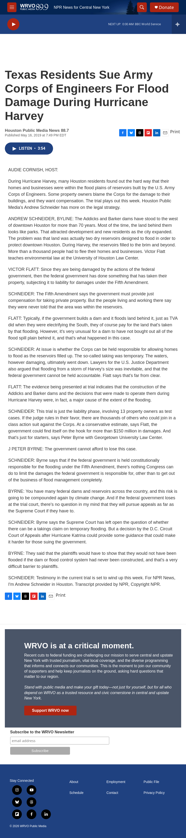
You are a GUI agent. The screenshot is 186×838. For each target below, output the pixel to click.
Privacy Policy (154, 793)
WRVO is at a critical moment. (79, 645)
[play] (13, 24)
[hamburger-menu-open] (11, 7)
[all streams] (179, 24)
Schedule (76, 793)
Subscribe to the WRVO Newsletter (42, 732)
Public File (151, 782)
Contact (112, 793)
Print (175, 131)
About (73, 782)
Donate (166, 7)
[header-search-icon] (142, 7)
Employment (116, 782)
